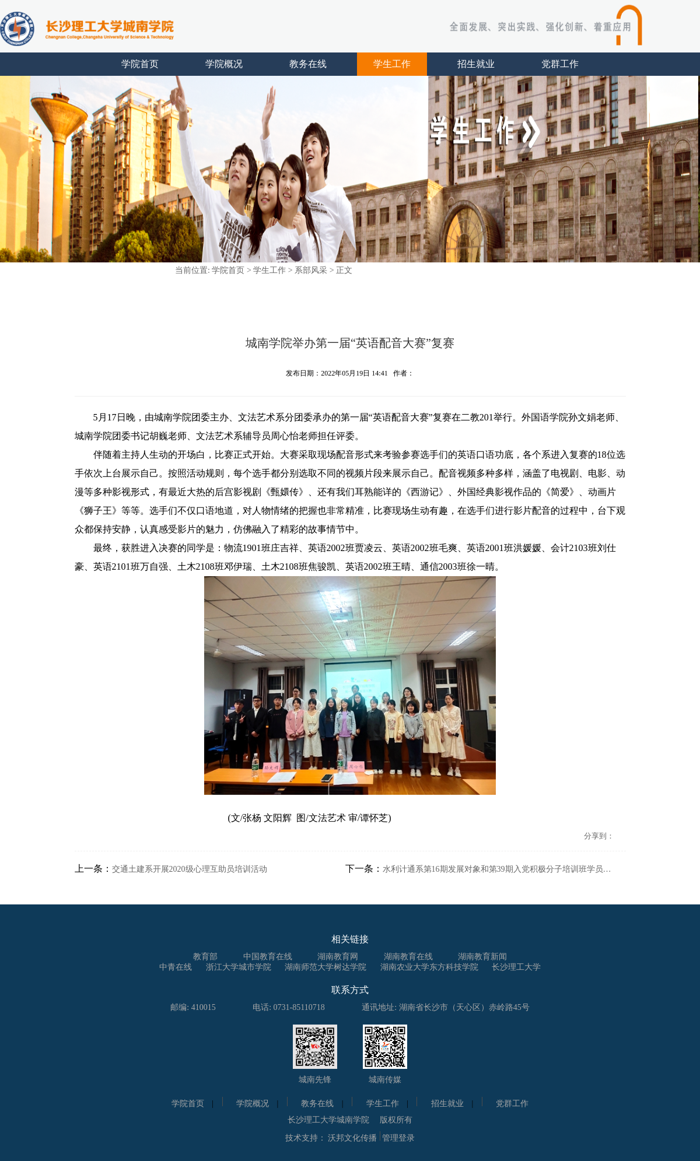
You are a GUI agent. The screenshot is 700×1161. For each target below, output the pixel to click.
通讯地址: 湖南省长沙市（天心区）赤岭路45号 (445, 1007)
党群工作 (560, 64)
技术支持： (305, 1138)
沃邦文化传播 (352, 1138)
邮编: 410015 (192, 1007)
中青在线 (175, 967)
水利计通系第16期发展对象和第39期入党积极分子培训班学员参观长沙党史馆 (499, 869)
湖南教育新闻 (482, 956)
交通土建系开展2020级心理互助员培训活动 (189, 869)
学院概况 (224, 64)
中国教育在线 (267, 956)
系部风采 (311, 270)
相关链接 (350, 939)
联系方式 (350, 990)
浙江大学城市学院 (238, 967)
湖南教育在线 (408, 956)
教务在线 (308, 64)
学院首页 (140, 64)
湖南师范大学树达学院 (325, 967)
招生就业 (476, 64)
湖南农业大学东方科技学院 (429, 967)
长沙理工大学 (516, 967)
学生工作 (392, 64)
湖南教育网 (337, 956)
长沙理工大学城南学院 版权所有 (350, 1120)
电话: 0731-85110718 (289, 1007)
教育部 (205, 956)
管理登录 (398, 1138)
